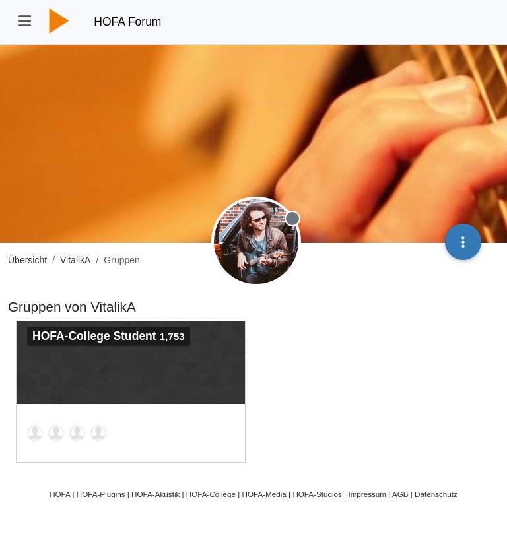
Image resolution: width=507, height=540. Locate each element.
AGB (400, 494)
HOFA (60, 494)
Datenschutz (436, 494)
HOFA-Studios (317, 494)
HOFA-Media (264, 494)
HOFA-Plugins (101, 494)
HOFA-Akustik (155, 494)
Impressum (367, 494)
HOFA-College (211, 494)
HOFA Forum (127, 21)
